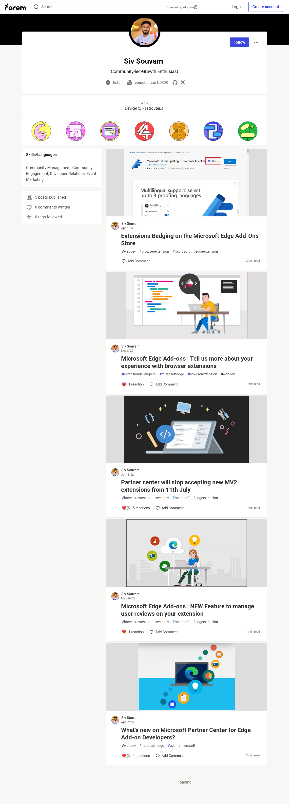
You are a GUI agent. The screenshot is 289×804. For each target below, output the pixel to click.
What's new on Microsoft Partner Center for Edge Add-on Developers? (186, 734)
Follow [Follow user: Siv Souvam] (239, 42)
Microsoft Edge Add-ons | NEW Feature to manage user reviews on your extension (187, 610)
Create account (265, 6)
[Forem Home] (15, 7)
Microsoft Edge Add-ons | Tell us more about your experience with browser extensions (187, 362)
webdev (129, 251)
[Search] (36, 7)
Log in (237, 6)
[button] (41, 131)
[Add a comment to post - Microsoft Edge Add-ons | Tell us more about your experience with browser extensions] (133, 384)
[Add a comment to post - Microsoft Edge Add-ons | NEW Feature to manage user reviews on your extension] (133, 632)
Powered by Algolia (181, 7)
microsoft (181, 251)
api (171, 745)
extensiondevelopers (139, 374)
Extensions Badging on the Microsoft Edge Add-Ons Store (190, 239)
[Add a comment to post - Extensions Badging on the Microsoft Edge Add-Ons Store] (136, 261)
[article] (186, 215)
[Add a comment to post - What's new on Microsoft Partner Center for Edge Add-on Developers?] (136, 755)
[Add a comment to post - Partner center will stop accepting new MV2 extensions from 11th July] (136, 508)
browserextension (154, 251)
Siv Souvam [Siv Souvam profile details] (130, 224)
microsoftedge (171, 374)
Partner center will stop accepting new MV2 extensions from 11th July (179, 486)
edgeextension (205, 251)
